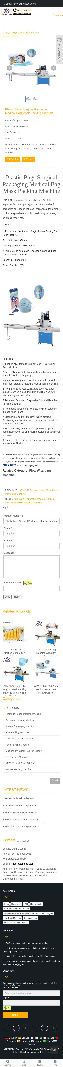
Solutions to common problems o (22, 826)
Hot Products (12, 707)
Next (53, 68)
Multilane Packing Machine (20, 738)
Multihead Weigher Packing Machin (24, 751)
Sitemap (46, 1052)
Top (55, 1062)
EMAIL (28, 159)
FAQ (26, 904)
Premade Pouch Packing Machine (23, 714)
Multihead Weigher (44, 913)
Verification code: (13, 582)
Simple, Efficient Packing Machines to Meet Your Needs (30, 956)
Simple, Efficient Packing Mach (21, 812)
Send (7, 596)
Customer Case (30, 918)
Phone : (8, 528)
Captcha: (7, 997)
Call (24, 1062)
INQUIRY (12, 159)
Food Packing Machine (17, 744)
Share (8, 1062)
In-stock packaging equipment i (21, 805)
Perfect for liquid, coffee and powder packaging (27, 943)
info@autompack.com (22, 863)
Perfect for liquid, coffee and (19, 798)
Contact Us (16, 904)
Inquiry (39, 1062)
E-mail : (8, 540)
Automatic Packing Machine (20, 720)
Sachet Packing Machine (18, 769)
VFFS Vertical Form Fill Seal (20, 763)
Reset (17, 596)
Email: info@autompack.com (20, 3)
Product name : (13, 515)
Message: (8, 553)
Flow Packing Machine (17, 732)
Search (55, 780)
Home (6, 904)
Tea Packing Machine (17, 757)
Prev (9, 68)
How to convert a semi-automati (21, 819)
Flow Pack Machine (12, 918)
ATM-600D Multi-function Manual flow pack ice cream (14, 653)
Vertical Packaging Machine (20, 726)
